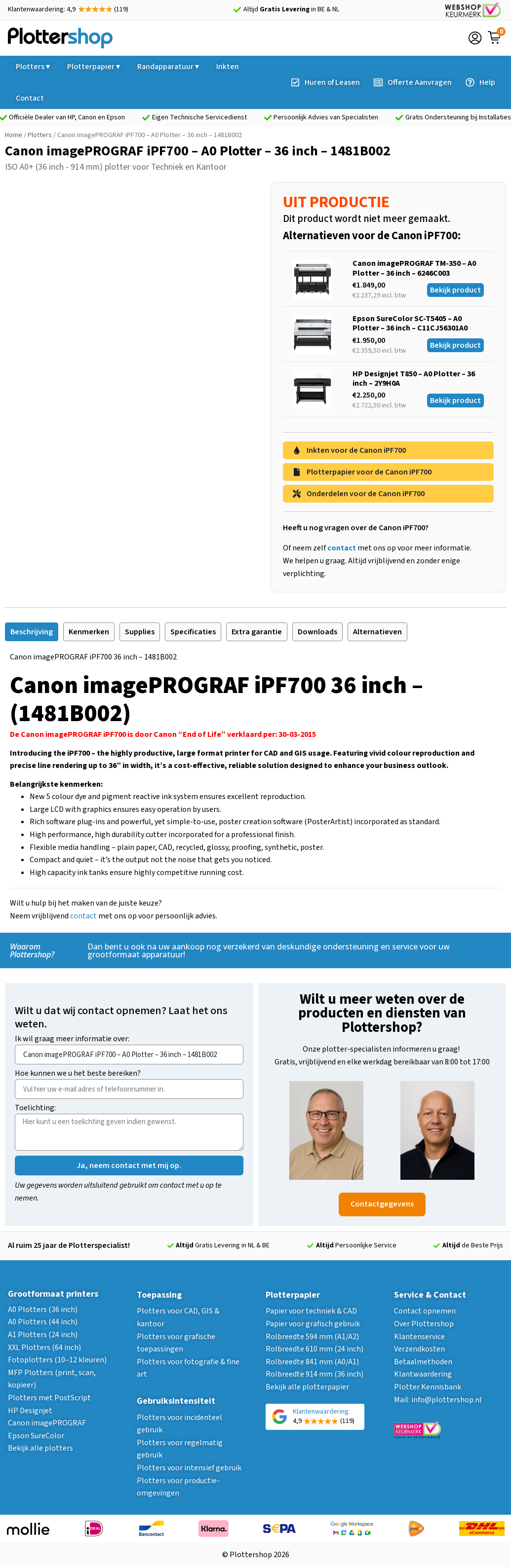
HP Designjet (30, 1410)
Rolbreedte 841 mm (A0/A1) (312, 1361)
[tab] (31, 631)
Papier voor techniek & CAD (311, 1311)
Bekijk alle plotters (40, 1448)
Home (13, 135)
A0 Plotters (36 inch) (43, 1309)
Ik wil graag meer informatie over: (72, 1039)
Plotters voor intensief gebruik (189, 1467)
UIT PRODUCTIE (336, 202)
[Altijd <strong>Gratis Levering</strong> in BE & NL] (237, 10)
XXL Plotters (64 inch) (44, 1347)
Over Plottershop (424, 1323)
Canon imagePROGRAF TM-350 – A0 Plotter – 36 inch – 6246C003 (414, 268)
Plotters (40, 135)
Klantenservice (419, 1336)
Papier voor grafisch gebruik (313, 1323)
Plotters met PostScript (49, 1397)
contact (83, 916)
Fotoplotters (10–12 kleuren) (57, 1359)
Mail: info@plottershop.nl (438, 1399)
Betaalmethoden (423, 1361)
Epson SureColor (36, 1435)
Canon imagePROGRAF (47, 1423)
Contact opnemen (425, 1311)
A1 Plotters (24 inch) (43, 1334)
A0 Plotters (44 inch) (43, 1321)
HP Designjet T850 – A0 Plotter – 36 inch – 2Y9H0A (414, 378)
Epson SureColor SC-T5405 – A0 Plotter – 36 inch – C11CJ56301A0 (410, 323)
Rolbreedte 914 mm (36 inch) (314, 1374)
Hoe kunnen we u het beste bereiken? (78, 1074)
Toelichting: (35, 1108)
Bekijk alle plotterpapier (307, 1387)
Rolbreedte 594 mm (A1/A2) (312, 1336)
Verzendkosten (419, 1349)
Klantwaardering (423, 1374)
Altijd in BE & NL (291, 9)
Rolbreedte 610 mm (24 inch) (314, 1349)
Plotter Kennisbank (427, 1387)
